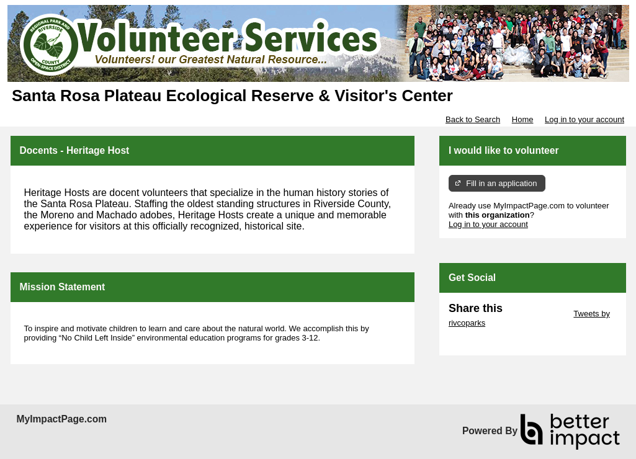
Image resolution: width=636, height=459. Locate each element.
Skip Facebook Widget (489, 341)
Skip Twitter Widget (537, 313)
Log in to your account (584, 119)
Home (523, 119)
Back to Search (473, 119)
